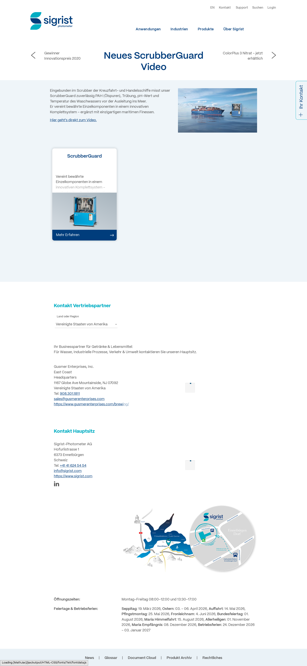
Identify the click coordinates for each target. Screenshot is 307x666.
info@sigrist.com (68, 471)
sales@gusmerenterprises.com (79, 399)
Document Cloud (142, 658)
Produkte (206, 29)
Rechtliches (212, 658)
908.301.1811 (70, 394)
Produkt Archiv (179, 658)
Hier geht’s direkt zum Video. (73, 120)
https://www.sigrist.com (73, 476)
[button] (86, 324)
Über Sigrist (233, 29)
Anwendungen (148, 29)
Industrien (179, 29)
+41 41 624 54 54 (73, 466)
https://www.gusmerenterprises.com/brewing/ (91, 404)
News (89, 658)
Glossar (111, 658)
